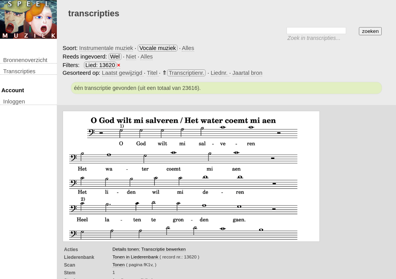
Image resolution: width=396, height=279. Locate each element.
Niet (131, 56)
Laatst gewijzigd (123, 73)
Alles (188, 48)
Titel (153, 73)
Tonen (119, 264)
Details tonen (126, 248)
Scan (69, 265)
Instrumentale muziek (106, 48)
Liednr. (220, 73)
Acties (71, 249)
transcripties (19, 71)
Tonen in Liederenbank (136, 256)
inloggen (14, 101)
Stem (69, 273)
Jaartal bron (247, 73)
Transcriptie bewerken (163, 248)
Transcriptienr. (186, 73)
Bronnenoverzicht (25, 60)
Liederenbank (79, 257)
